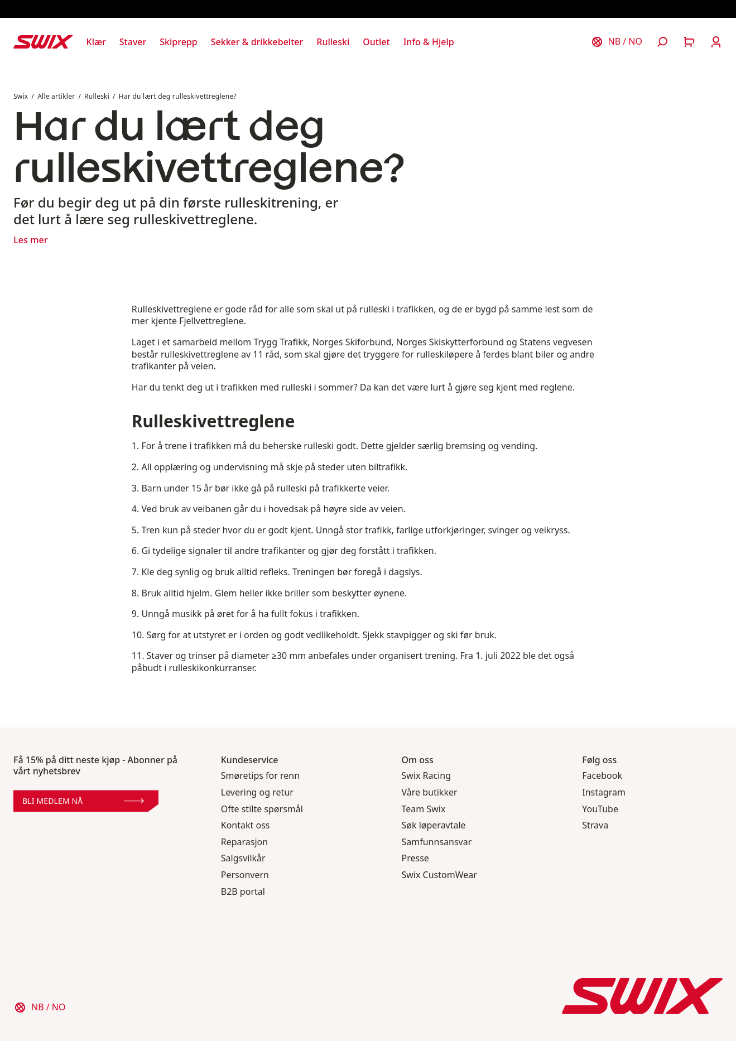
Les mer (30, 239)
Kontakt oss (245, 825)
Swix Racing (426, 776)
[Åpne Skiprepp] (178, 42)
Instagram (604, 792)
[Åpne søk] (662, 42)
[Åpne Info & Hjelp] (428, 42)
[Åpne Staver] (132, 42)
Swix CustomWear (439, 875)
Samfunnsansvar (437, 842)
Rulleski (96, 96)
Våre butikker (430, 792)
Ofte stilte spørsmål (262, 809)
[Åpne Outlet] (376, 42)
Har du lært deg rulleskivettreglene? (178, 96)
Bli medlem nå (83, 801)
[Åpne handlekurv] (689, 42)
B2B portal (243, 892)
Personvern (245, 875)
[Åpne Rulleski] (332, 42)
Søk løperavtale (434, 825)
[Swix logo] (43, 42)
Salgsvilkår (243, 858)
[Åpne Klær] (96, 42)
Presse (415, 858)
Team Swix (424, 809)
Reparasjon (244, 842)
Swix (20, 96)
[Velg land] (616, 42)
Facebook (602, 776)
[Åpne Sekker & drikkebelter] (257, 42)
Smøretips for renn (260, 776)
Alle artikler (56, 96)
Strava (595, 825)
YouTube (600, 809)
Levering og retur (257, 792)
